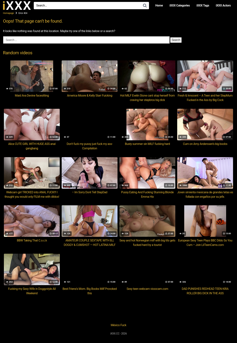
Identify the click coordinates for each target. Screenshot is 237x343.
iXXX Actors (223, 5)
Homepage (8, 13)
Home (159, 5)
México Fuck (118, 325)
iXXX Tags (202, 5)
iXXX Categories (180, 5)
